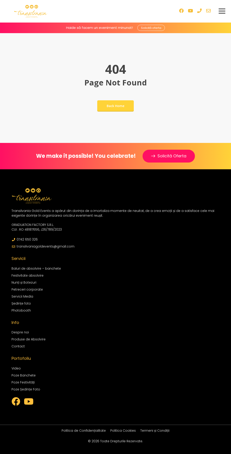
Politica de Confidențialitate (84, 430)
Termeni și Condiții (154, 430)
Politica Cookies (123, 430)
